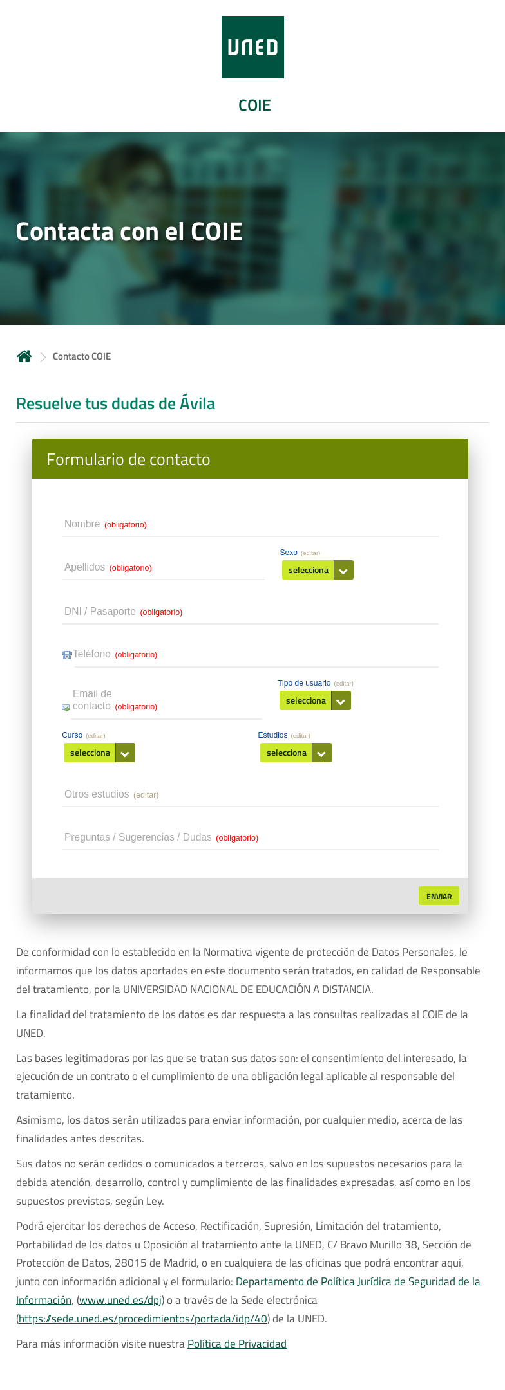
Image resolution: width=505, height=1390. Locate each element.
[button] (318, 570)
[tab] (252, 66)
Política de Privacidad (237, 1345)
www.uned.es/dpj (120, 1301)
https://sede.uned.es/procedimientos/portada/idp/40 (143, 1320)
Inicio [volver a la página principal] (24, 356)
